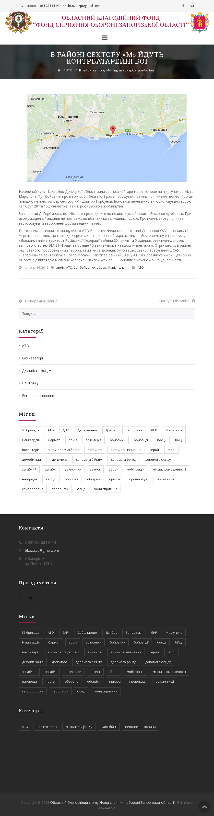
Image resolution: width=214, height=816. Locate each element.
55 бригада (30, 430)
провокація (138, 479)
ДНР (65, 430)
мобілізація (135, 469)
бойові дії (141, 440)
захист (95, 469)
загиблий (29, 469)
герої (171, 450)
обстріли (94, 479)
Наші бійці (30, 383)
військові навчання (126, 450)
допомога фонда (124, 459)
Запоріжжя (134, 430)
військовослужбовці (63, 450)
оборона (72, 479)
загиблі (50, 469)
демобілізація (32, 459)
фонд (81, 489)
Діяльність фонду (36, 370)
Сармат (54, 440)
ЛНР (154, 430)
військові (95, 450)
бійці (178, 440)
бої (76, 267)
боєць (161, 440)
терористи (60, 489)
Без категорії (33, 358)
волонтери (30, 450)
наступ (51, 479)
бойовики (87, 267)
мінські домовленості (169, 469)
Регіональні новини (38, 395)
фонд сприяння (105, 489)
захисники (73, 469)
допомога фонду (158, 459)
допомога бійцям (89, 459)
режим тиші (165, 479)
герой (154, 450)
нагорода (29, 479)
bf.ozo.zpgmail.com (83, 5)
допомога (59, 459)
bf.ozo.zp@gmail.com (42, 550)
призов (115, 479)
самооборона (32, 489)
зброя (101, 267)
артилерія (93, 440)
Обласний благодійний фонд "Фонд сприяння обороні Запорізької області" (112, 802)
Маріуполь (115, 267)
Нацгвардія (31, 440)
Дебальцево (87, 430)
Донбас (111, 430)
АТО (69, 70)
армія (60, 267)
